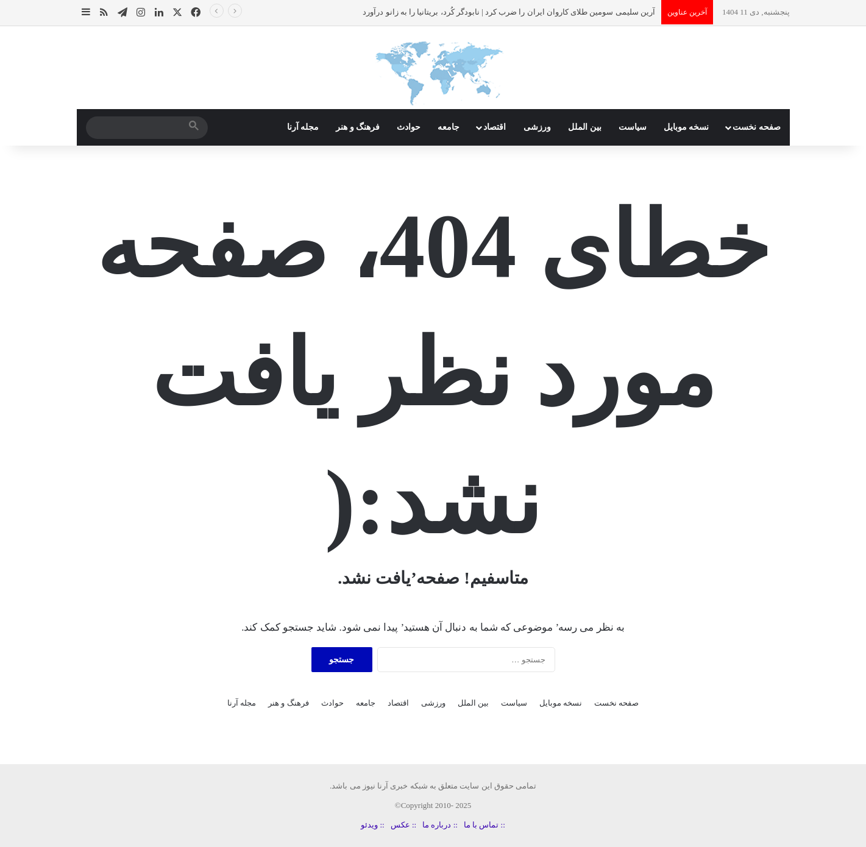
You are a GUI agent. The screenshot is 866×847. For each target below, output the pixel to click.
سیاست (633, 127)
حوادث (409, 127)
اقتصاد (494, 127)
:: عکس (403, 824)
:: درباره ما (440, 824)
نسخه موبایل (686, 127)
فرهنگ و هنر (358, 127)
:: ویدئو (372, 824)
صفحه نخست (757, 127)
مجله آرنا (303, 127)
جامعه (449, 127)
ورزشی (537, 127)
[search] (136, 127)
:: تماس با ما (484, 824)
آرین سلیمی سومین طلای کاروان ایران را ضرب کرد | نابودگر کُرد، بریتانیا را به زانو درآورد (509, 11)
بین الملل (585, 127)
